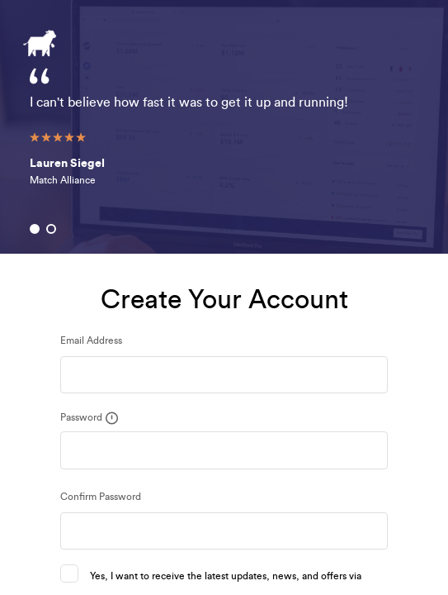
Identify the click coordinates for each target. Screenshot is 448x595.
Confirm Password (100, 497)
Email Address (91, 340)
